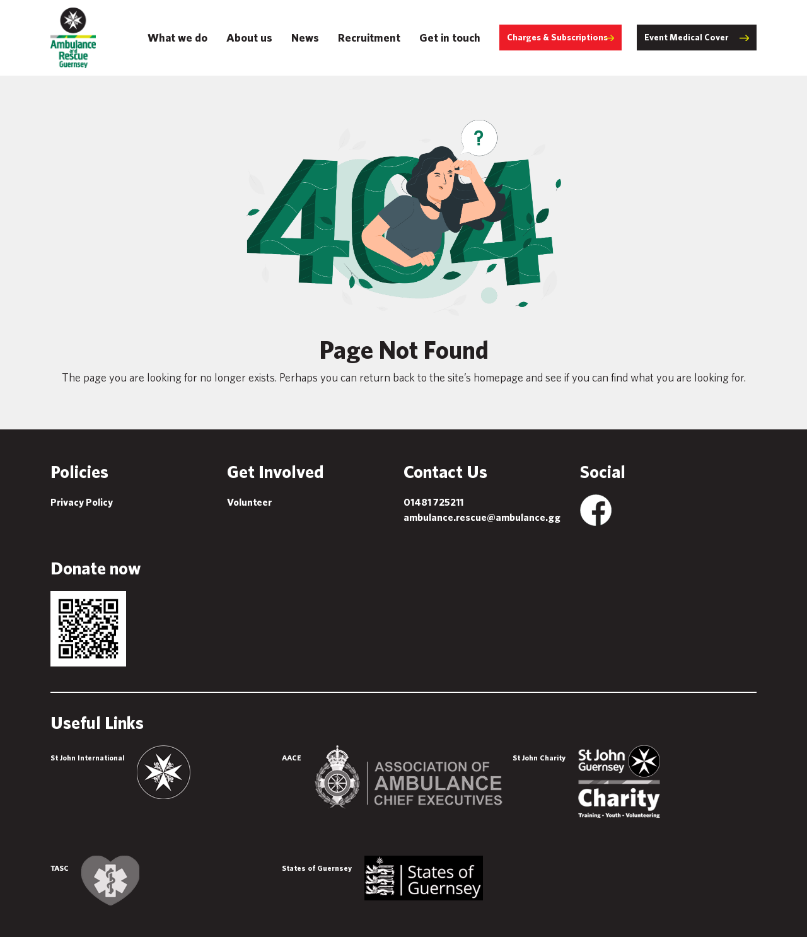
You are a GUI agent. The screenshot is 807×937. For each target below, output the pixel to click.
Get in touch (449, 37)
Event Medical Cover (686, 37)
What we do (177, 37)
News (305, 37)
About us (249, 37)
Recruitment (369, 37)
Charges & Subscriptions (557, 37)
